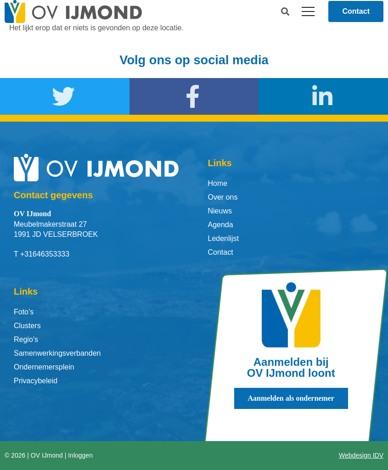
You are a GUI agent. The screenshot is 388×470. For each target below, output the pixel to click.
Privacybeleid (35, 381)
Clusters (27, 326)
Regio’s (26, 339)
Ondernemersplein (44, 367)
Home (218, 183)
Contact (220, 252)
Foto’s (24, 312)
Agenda (220, 225)
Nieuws (220, 211)
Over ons (223, 197)
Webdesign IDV (361, 455)
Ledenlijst (223, 238)
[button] (284, 11)
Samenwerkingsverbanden (57, 353)
